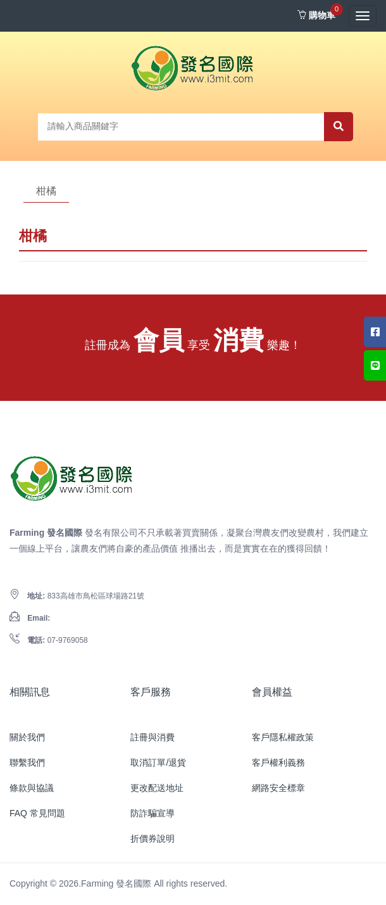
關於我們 (27, 737)
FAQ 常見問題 (37, 813)
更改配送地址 (157, 788)
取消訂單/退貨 (158, 762)
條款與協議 (31, 788)
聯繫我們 (27, 762)
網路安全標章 (278, 788)
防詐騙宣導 (152, 813)
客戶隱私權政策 (283, 737)
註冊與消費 (152, 737)
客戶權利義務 (278, 762)
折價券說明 (152, 838)
